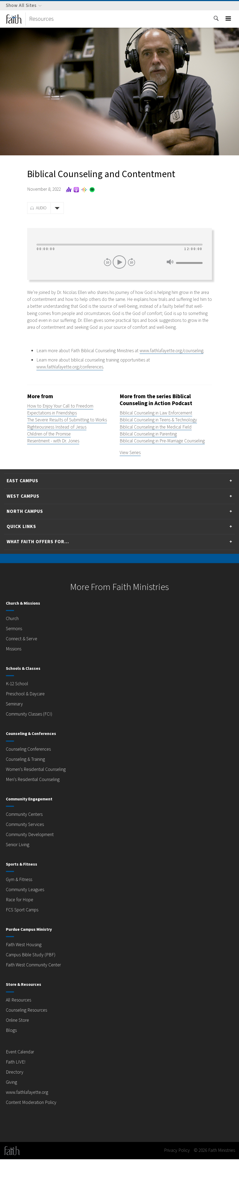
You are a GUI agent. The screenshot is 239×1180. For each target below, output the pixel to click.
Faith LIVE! (17, 1083)
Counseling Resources (29, 1030)
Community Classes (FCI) (32, 735)
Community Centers (26, 835)
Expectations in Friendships (55, 427)
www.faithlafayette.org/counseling (71, 364)
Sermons (15, 649)
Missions (15, 669)
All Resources (20, 1020)
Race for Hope (21, 920)
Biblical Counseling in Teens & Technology (163, 434)
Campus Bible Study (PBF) (33, 975)
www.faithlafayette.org (28, 1113)
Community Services (27, 845)
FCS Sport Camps (25, 930)
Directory (15, 1093)
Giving (12, 1103)
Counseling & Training (28, 780)
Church (13, 639)
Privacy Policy (168, 1171)
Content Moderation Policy (33, 1123)
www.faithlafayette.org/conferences (72, 380)
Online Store (19, 1041)
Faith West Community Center (37, 985)
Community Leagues (27, 910)
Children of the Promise (51, 447)
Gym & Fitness (21, 900)
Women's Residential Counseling (40, 790)
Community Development (32, 855)
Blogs (12, 1051)
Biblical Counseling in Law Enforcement (160, 427)
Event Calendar (22, 1072)
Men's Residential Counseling (36, 800)
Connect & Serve (23, 659)
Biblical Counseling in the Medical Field (160, 440)
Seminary (16, 725)
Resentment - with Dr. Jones (56, 455)
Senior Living (19, 865)
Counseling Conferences (31, 769)
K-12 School (18, 704)
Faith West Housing (26, 965)
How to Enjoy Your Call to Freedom (63, 419)
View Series (132, 473)
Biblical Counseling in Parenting (152, 447)
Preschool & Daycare (27, 714)
